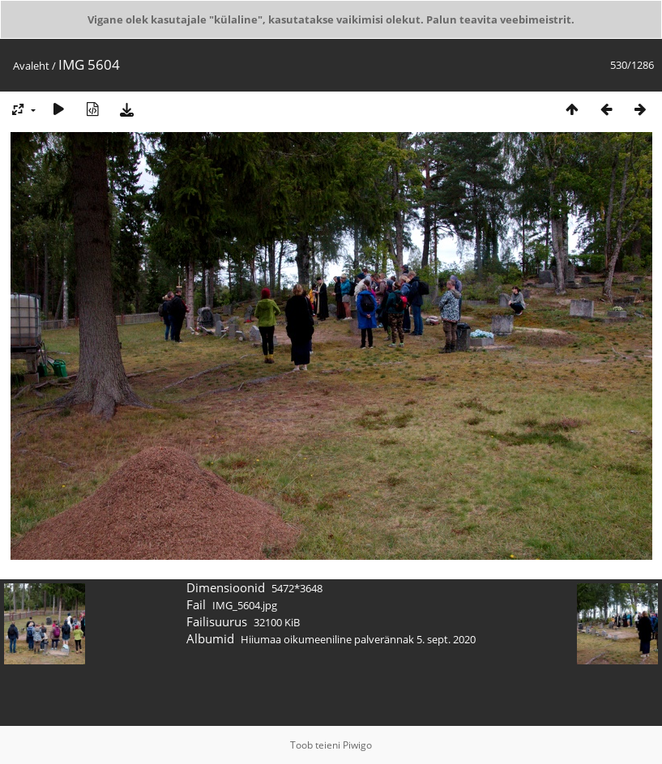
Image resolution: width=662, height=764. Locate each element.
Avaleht (31, 65)
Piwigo (357, 745)
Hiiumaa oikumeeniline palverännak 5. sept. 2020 (358, 639)
